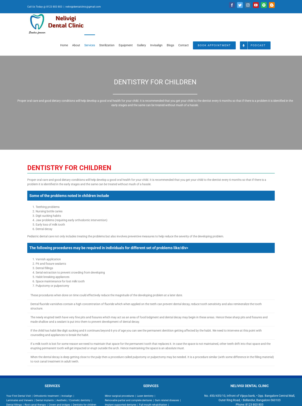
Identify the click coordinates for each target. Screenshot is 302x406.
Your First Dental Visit (18, 395)
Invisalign (66, 395)
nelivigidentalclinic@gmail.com (83, 6)
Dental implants (45, 400)
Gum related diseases (167, 400)
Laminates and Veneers (19, 400)
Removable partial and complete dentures (128, 400)
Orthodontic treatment (46, 395)
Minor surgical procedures (119, 395)
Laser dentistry (145, 395)
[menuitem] (64, 45)
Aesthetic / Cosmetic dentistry (73, 400)
